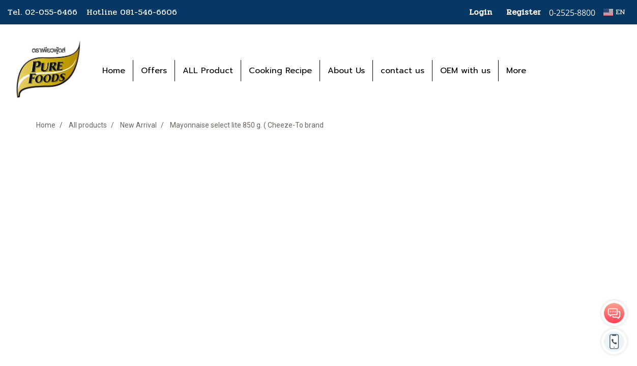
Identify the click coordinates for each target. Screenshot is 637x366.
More (516, 71)
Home (113, 71)
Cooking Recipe (280, 71)
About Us (346, 71)
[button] (549, 71)
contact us (402, 71)
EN (614, 12)
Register (523, 12)
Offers (154, 71)
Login (480, 12)
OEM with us (465, 71)
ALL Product (208, 71)
